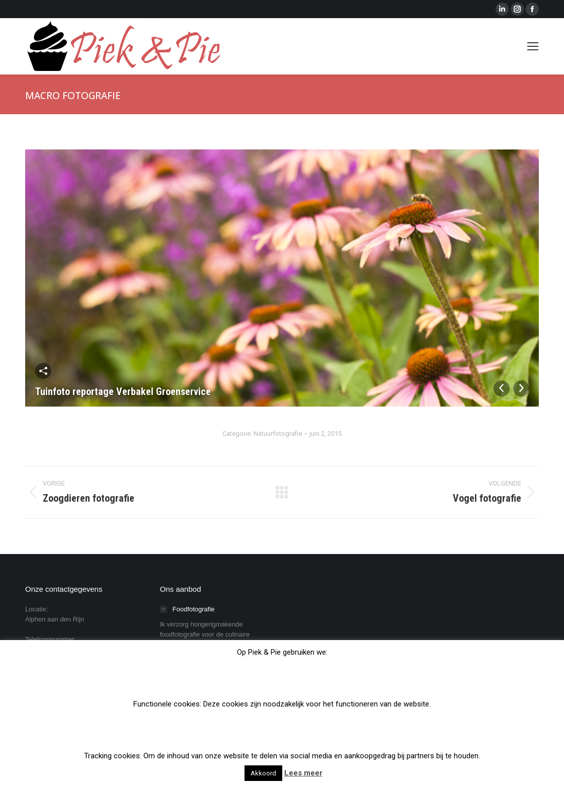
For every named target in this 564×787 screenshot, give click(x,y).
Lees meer (303, 772)
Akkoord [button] (263, 773)
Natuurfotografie (278, 433)
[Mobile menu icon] (533, 46)
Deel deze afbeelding (43, 371)
